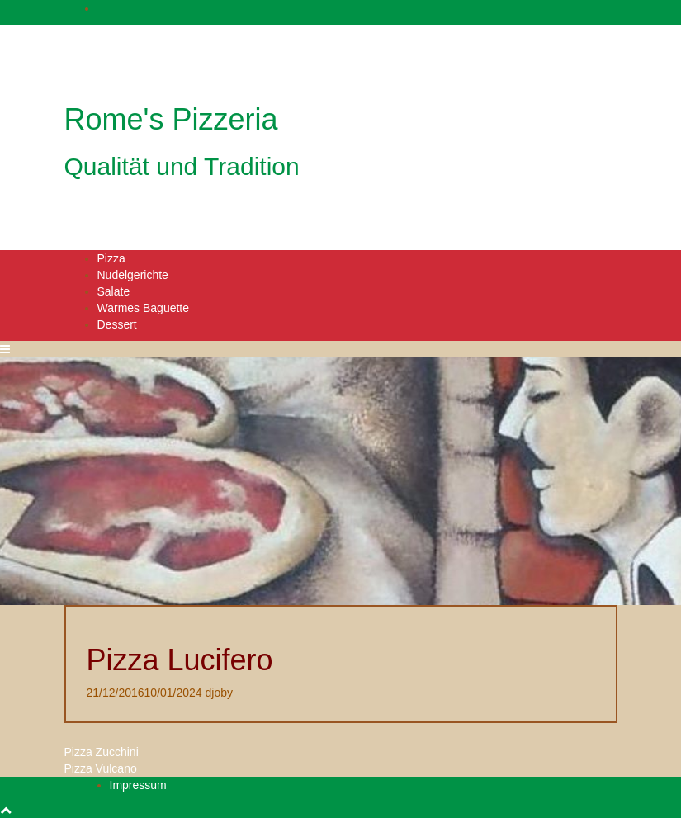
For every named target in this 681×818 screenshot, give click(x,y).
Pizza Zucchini (101, 752)
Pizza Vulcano (100, 768)
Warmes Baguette (143, 307)
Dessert (117, 324)
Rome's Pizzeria (171, 119)
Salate (113, 291)
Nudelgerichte (132, 274)
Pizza (111, 258)
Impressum (138, 785)
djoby (219, 692)
